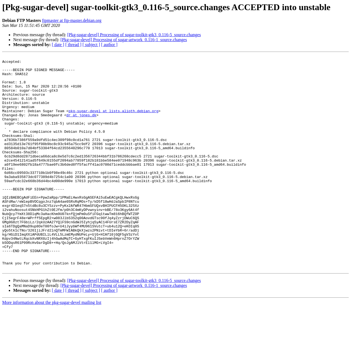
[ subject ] (91, 44)
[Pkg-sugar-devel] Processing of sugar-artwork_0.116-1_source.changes (123, 39)
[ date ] (58, 44)
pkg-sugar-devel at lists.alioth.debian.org (113, 122)
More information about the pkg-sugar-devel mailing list (51, 345)
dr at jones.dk (81, 127)
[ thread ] (73, 44)
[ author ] (109, 44)
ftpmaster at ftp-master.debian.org (71, 20)
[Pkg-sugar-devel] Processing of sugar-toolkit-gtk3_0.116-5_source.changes (134, 34)
